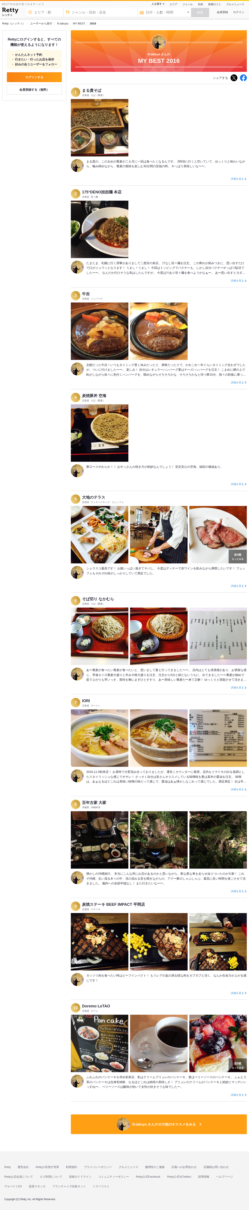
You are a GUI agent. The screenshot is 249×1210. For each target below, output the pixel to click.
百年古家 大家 (94, 803)
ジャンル (187, 4)
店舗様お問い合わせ (216, 1167)
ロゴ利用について (51, 1176)
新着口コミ (214, 4)
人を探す (157, 3)
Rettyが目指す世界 (47, 1167)
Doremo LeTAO (96, 1006)
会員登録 (222, 12)
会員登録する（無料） (34, 89)
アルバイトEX (13, 1186)
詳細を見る (237, 178)
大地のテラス (93, 497)
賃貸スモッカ (37, 1186)
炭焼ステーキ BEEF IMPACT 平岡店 (113, 904)
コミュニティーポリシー (113, 1176)
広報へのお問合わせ (184, 1167)
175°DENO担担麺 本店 (101, 192)
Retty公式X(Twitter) (179, 1176)
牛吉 (86, 294)
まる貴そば (91, 90)
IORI (86, 701)
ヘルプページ (224, 1176)
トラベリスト (101, 1186)
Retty (7, 1167)
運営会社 (23, 1167)
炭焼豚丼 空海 (94, 396)
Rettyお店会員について (18, 1176)
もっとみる (238, 556)
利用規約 (71, 1167)
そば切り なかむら (98, 599)
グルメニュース (235, 4)
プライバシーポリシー (98, 1167)
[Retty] (10, 11)
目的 (200, 4)
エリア (173, 4)
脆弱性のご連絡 (155, 1167)
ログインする (34, 77)
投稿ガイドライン (80, 1176)
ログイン (238, 12)
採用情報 (203, 1176)
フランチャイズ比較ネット (69, 1186)
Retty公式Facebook (148, 1176)
